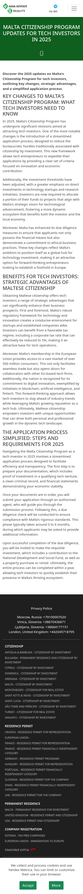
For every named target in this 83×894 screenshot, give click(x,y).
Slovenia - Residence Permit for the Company (37, 780)
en (55, 11)
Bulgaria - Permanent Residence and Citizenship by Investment (41, 660)
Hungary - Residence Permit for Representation (39, 764)
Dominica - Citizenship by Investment (31, 673)
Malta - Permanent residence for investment (37, 810)
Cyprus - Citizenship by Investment (29, 668)
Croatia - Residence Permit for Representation (38, 732)
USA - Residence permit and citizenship (32, 821)
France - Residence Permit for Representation (37, 743)
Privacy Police (41, 608)
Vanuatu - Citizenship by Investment (30, 717)
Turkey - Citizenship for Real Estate (30, 712)
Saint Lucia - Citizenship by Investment (32, 701)
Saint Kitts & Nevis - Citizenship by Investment (37, 695)
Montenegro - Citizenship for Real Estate (34, 690)
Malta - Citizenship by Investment (28, 684)
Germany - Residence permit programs (32, 759)
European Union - (17, 738)
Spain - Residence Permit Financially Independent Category (40, 787)
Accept (27, 885)
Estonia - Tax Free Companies (25, 835)
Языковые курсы (17, 850)
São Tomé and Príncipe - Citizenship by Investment (40, 706)
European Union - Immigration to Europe (34, 841)
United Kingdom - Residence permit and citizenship (41, 815)
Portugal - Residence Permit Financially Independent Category (33, 772)
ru (50, 11)
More (56, 885)
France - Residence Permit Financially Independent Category (41, 751)
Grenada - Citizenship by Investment (30, 679)
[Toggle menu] (74, 8)
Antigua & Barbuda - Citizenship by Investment (38, 652)
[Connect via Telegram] (55, 6)
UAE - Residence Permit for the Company (33, 795)
